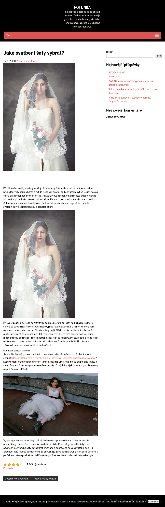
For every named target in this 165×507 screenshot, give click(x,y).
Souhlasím (153, 501)
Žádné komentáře (25, 61)
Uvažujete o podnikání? (17, 478)
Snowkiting (114, 76)
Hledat (109, 51)
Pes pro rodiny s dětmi (44, 478)
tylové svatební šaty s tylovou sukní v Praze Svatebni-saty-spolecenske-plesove (53, 358)
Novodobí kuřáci (116, 72)
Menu (9, 35)
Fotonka (82, 7)
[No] (160, 502)
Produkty (8, 468)
